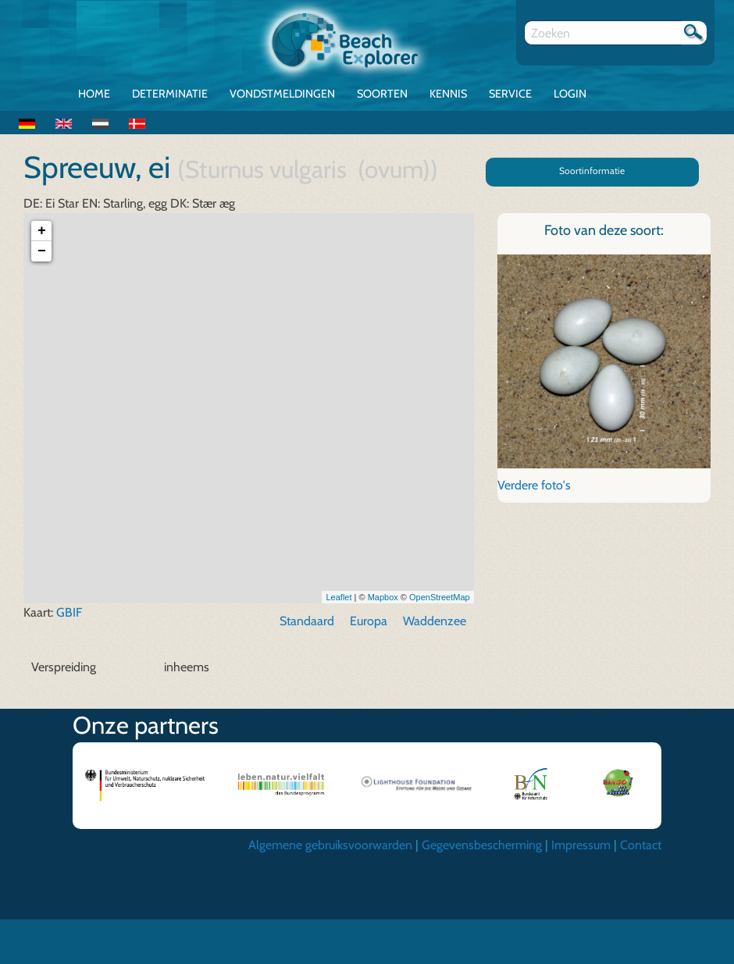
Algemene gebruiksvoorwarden (330, 846)
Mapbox (383, 598)
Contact (640, 846)
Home (94, 94)
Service (510, 94)
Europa (368, 622)
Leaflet (338, 598)
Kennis (448, 94)
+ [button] (41, 232)
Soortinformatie (592, 170)
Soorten (382, 94)
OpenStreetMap (439, 598)
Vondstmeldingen (282, 94)
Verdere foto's (534, 485)
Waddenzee (434, 622)
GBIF (69, 614)
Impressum (581, 846)
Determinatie (170, 94)
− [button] (41, 253)
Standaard (307, 622)
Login (570, 94)
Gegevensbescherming (482, 846)
